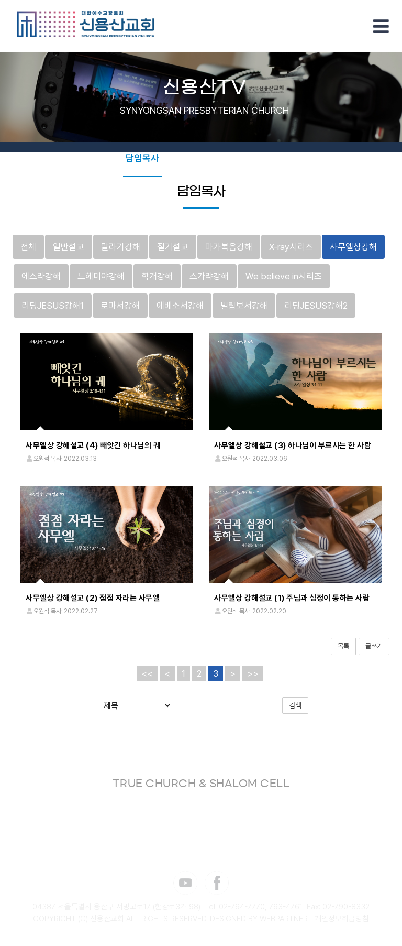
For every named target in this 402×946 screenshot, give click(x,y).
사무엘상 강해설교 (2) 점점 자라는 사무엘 (93, 598)
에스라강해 (41, 276)
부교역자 (186, 158)
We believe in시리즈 (283, 276)
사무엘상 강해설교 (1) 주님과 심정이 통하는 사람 (292, 598)
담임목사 (142, 158)
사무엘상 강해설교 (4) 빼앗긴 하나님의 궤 (93, 446)
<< (147, 673)
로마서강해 (120, 305)
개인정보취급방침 (342, 918)
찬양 (266, 158)
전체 (28, 247)
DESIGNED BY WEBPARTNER (259, 918)
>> (253, 673)
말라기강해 (120, 247)
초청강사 (230, 158)
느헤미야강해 (101, 276)
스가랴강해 (209, 276)
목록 (343, 646)
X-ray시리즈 (291, 247)
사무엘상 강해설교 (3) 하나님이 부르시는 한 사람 (292, 446)
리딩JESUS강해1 (52, 305)
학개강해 (157, 276)
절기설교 (172, 247)
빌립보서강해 (243, 305)
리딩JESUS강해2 (316, 305)
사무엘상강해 (353, 247)
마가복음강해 (228, 247)
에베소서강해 (180, 305)
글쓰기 (374, 646)
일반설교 (68, 247)
